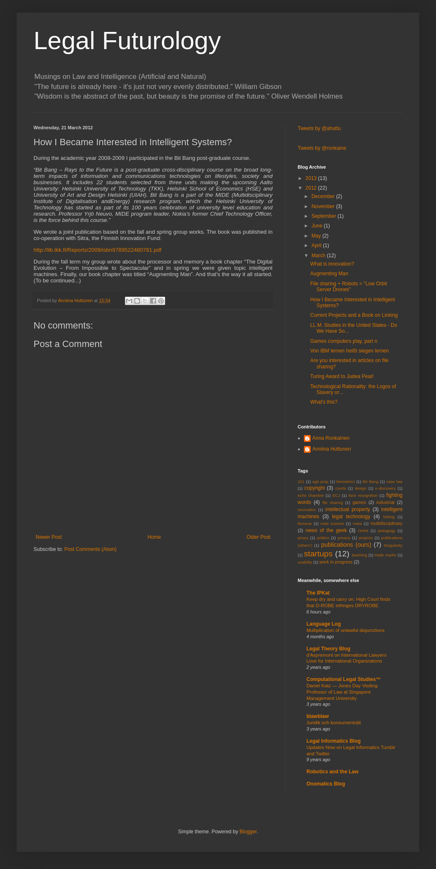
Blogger (248, 832)
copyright (314, 488)
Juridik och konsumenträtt (333, 722)
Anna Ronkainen (331, 438)
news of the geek (326, 530)
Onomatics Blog (325, 784)
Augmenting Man (329, 274)
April (317, 245)
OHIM (363, 530)
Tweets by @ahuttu (319, 128)
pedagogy (386, 530)
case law (394, 481)
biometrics (346, 481)
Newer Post (49, 537)
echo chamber (311, 495)
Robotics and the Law (332, 772)
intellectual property (347, 509)
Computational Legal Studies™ (343, 679)
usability (305, 562)
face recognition (362, 495)
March (319, 255)
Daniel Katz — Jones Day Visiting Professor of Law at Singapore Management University (341, 692)
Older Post (258, 537)
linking (388, 516)
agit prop (320, 481)
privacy (343, 537)
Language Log (323, 624)
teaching (359, 555)
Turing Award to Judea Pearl (342, 376)
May (316, 236)
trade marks (385, 555)
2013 (312, 178)
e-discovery (385, 488)
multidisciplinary (386, 523)
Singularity (393, 545)
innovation (307, 509)
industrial (385, 502)
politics (323, 537)
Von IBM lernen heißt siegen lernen (349, 351)
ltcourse (305, 523)
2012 (312, 188)
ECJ (336, 495)
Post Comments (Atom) (90, 549)
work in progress (336, 561)
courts (340, 488)
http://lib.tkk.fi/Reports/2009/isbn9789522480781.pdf (97, 250)
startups (318, 553)
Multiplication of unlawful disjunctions (345, 630)
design (360, 488)
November (323, 206)
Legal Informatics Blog (333, 741)
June (317, 226)
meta (357, 523)
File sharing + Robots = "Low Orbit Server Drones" (348, 286)
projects (366, 537)
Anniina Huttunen (331, 449)
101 (301, 481)
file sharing (332, 502)
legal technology (351, 516)
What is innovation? (332, 264)
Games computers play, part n (343, 341)
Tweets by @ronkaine (322, 148)
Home (154, 537)
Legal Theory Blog (328, 649)
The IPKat (318, 593)
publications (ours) (346, 544)
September (324, 216)
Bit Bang (370, 481)
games (359, 502)
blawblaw (317, 716)
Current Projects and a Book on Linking (354, 315)
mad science (332, 523)
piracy (303, 537)
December (323, 196)
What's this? (323, 402)
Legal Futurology (127, 40)
